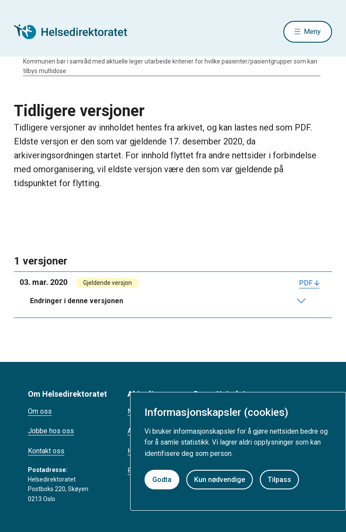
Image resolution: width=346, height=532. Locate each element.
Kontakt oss (46, 451)
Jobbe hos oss (51, 431)
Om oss (40, 411)
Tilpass (279, 479)
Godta (161, 479)
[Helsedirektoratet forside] (76, 31)
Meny (312, 31)
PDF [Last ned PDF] (305, 283)
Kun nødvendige (219, 479)
